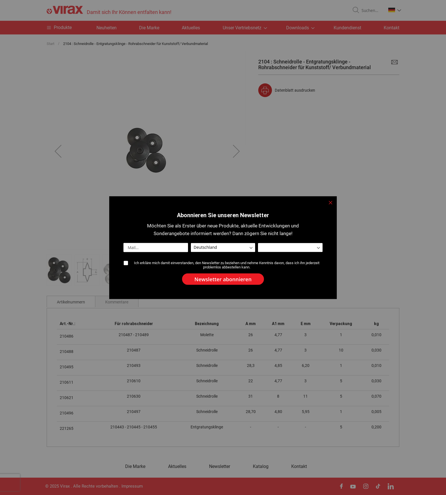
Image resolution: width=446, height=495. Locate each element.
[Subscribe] (223, 279)
